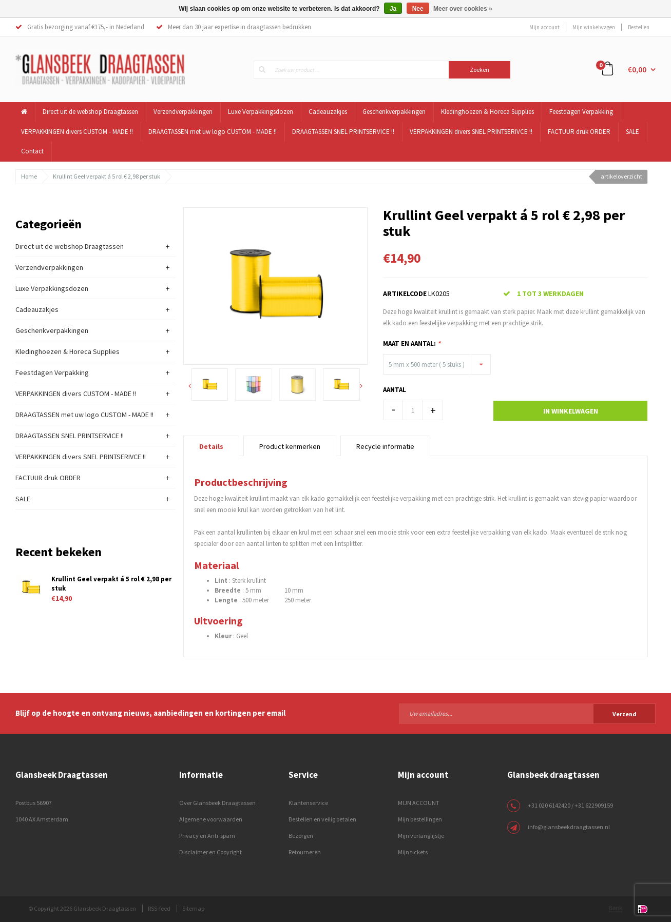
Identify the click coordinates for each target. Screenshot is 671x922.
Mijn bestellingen (420, 819)
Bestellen (638, 27)
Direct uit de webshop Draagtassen (90, 111)
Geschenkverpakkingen (394, 111)
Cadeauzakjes (328, 111)
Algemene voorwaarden (210, 819)
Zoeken (479, 69)
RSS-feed (159, 908)
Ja (393, 8)
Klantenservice (308, 803)
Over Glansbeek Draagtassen (217, 803)
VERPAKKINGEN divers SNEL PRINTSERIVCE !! (471, 131)
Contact (32, 151)
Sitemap (193, 908)
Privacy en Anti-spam (207, 835)
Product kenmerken (289, 446)
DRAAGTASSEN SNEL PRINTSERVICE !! (343, 131)
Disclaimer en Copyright (210, 852)
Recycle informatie (385, 446)
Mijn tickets (413, 852)
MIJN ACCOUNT (418, 803)
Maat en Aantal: (411, 343)
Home (29, 176)
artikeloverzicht (621, 176)
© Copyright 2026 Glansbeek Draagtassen (82, 908)
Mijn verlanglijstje (421, 835)
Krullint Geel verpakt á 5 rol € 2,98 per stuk (106, 176)
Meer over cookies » (462, 8)
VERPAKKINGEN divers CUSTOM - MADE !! (77, 131)
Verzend (624, 714)
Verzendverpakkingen (183, 111)
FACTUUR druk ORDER (579, 131)
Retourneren (305, 852)
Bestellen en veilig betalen (322, 819)
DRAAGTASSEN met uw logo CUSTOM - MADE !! (212, 131)
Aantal (394, 389)
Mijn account (544, 27)
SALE (632, 131)
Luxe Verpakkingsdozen (260, 111)
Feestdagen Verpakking (581, 111)
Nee (418, 8)
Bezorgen (301, 835)
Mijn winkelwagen (593, 27)
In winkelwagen (570, 411)
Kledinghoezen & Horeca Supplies (487, 111)
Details (211, 446)
